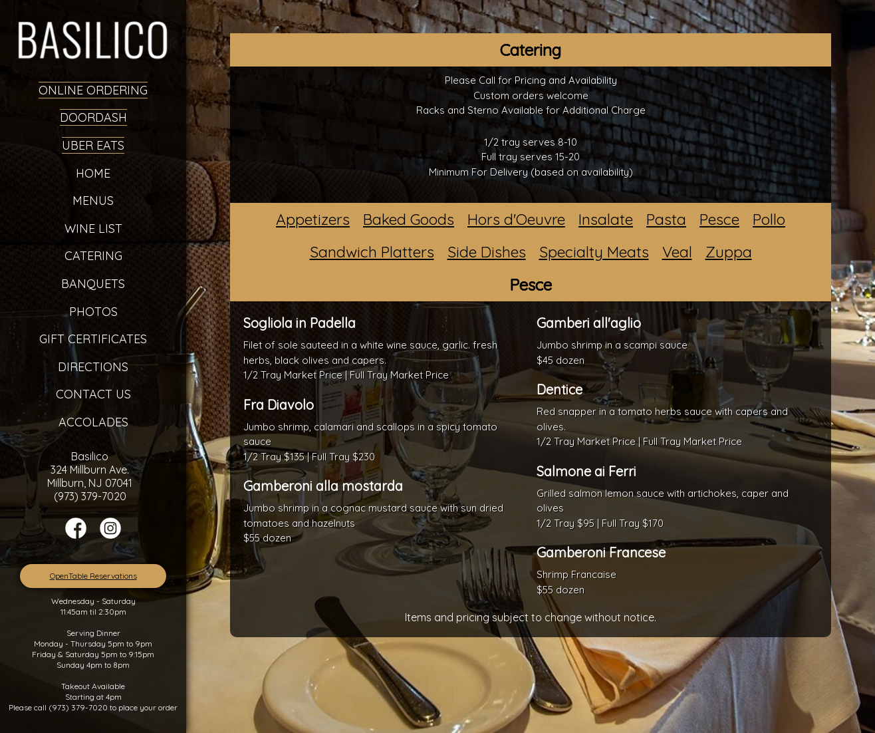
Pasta (666, 219)
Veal (677, 251)
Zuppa (728, 251)
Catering (93, 255)
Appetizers (313, 219)
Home (93, 173)
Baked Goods (408, 219)
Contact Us (93, 394)
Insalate (605, 219)
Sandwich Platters (372, 251)
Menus (93, 200)
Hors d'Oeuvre (516, 219)
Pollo (769, 219)
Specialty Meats (594, 251)
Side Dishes (486, 251)
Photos (93, 311)
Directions (93, 366)
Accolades (93, 422)
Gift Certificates (93, 339)
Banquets (93, 283)
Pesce (719, 219)
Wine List (93, 228)
